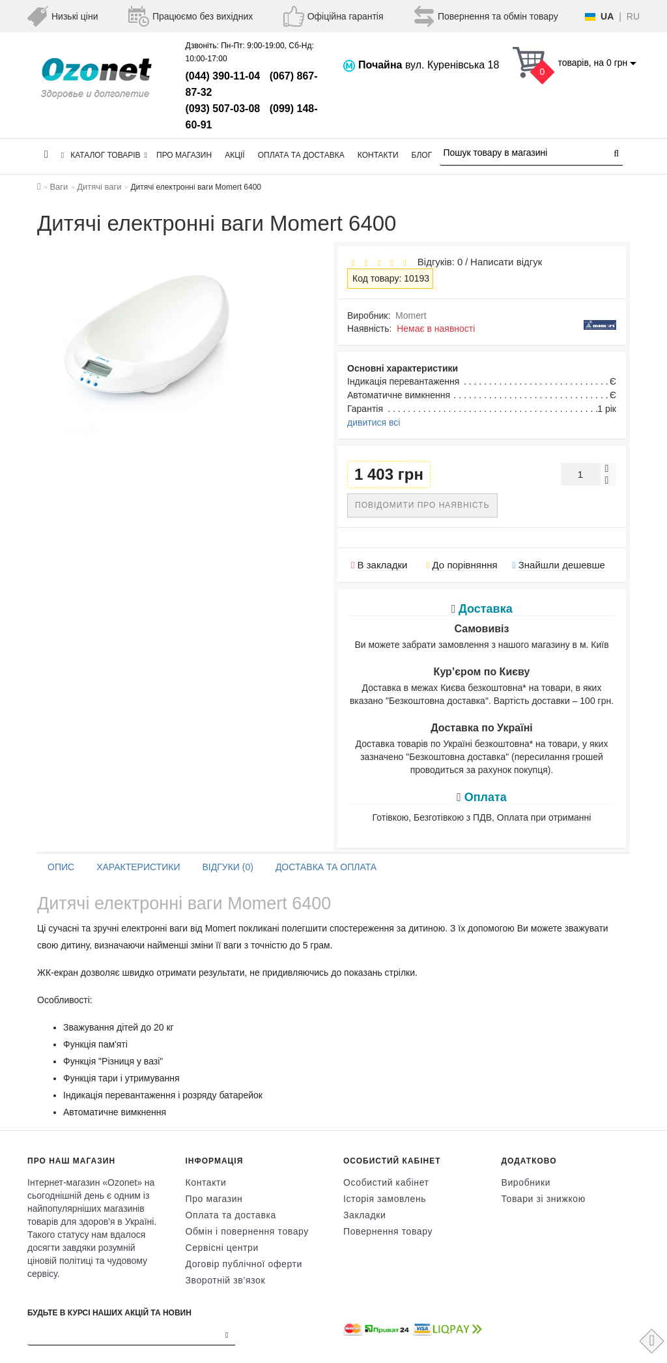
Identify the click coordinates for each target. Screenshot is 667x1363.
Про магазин (184, 155)
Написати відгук (506, 261)
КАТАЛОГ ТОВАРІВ (104, 155)
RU (633, 16)
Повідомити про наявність (422, 505)
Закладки (364, 1215)
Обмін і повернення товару (247, 1231)
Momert (410, 315)
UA (607, 16)
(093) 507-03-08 (223, 108)
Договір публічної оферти (244, 1264)
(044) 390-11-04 (223, 75)
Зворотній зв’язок (226, 1280)
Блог (422, 155)
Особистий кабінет (386, 1182)
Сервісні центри (222, 1247)
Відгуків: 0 (437, 261)
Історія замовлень (384, 1199)
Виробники (526, 1182)
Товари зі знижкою (544, 1199)
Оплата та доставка (301, 155)
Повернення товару (388, 1231)
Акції (235, 155)
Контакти (378, 155)
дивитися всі (373, 422)
